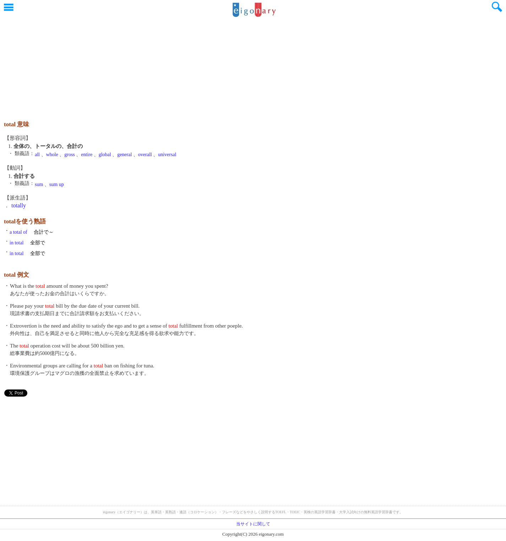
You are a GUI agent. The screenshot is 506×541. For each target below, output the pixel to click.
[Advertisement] (253, 65)
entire (86, 154)
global (105, 154)
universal (167, 154)
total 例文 (16, 274)
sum (39, 184)
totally (18, 205)
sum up (56, 184)
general (124, 154)
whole (52, 154)
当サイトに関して (253, 523)
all (37, 154)
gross (69, 154)
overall (145, 154)
